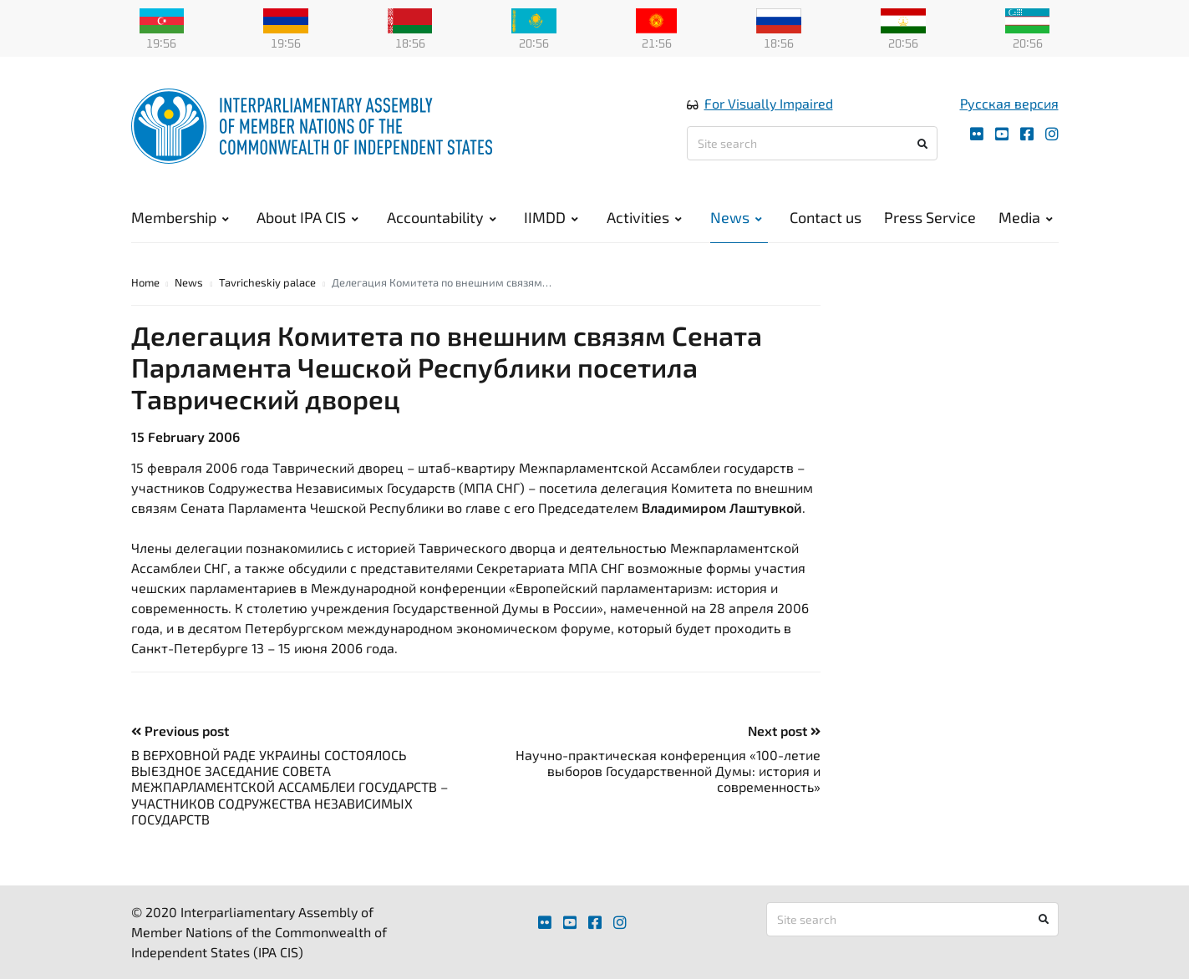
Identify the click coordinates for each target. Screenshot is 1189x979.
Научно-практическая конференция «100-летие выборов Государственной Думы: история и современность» (668, 770)
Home (145, 282)
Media (1025, 217)
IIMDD (551, 217)
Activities (644, 217)
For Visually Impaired (768, 103)
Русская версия (1009, 103)
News (736, 217)
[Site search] (812, 143)
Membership (180, 217)
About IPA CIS (307, 217)
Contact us (825, 217)
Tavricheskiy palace (267, 282)
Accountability (441, 217)
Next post (784, 730)
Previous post (180, 730)
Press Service (930, 217)
